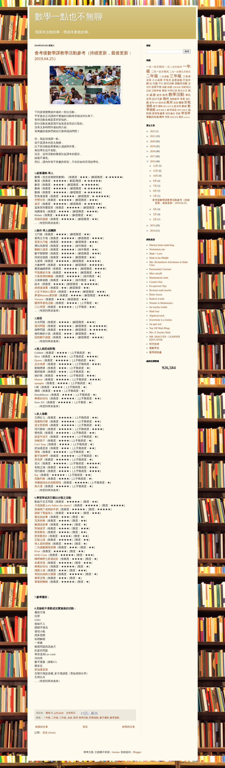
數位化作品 (168, 106)
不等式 (167, 80)
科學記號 (172, 90)
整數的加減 (152, 117)
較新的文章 (41, 727)
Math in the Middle (159, 258)
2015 (153, 225)
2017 (153, 156)
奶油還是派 (41, 669)
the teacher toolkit (158, 307)
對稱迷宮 (40, 528)
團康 (181, 102)
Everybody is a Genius (160, 320)
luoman (116, 752)
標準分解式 (182, 110)
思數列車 (40, 478)
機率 (161, 117)
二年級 (54, 717)
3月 (155, 214)
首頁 (85, 727)
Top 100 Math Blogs (159, 328)
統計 (188, 99)
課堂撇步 (170, 113)
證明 (176, 117)
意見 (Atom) (49, 732)
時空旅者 (154, 344)
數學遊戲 (114, 717)
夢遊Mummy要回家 (46, 295)
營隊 (167, 117)
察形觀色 (40, 532)
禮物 (37, 451)
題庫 (172, 117)
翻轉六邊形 (41, 249)
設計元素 (157, 99)
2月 (155, 219)
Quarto (38, 360)
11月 (156, 170)
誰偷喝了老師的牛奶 (47, 509)
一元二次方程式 (173, 67)
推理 (75, 717)
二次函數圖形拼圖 (45, 547)
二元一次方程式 (160, 71)
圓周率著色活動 (44, 302)
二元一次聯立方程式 (180, 71)
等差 (182, 99)
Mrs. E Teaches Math (159, 332)
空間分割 (40, 199)
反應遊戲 (177, 80)
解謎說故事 (41, 524)
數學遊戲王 (161, 110)
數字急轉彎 (41, 455)
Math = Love (155, 253)
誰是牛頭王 (41, 436)
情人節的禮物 (43, 543)
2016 (153, 161)
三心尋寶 (40, 306)
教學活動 (83, 717)
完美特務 (40, 520)
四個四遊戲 (41, 218)
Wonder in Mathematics (161, 303)
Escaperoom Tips (157, 286)
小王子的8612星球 (45, 291)
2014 (153, 230)
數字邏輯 (104, 717)
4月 (155, 209)
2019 (153, 146)
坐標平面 (156, 87)
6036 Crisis (41, 554)
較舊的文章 (128, 727)
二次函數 (164, 76)
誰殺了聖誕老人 (44, 512)
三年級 (62, 717)
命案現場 (40, 562)
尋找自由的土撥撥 (45, 574)
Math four (154, 311)
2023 (153, 131)
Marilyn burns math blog (161, 245)
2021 (153, 136)
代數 (155, 83)
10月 (156, 175)
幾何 (166, 98)
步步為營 (40, 363)
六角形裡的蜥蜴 (44, 276)
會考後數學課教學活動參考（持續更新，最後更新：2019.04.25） (171, 201)
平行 (161, 83)
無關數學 (174, 99)
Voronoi (39, 299)
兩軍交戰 (40, 577)
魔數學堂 (154, 348)
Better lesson (155, 294)
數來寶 (177, 106)
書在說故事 (41, 516)
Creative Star (155, 282)
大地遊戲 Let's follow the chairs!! (53, 505)
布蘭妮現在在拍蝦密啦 (48, 482)
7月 (155, 186)
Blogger (137, 752)
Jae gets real (155, 324)
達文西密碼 (41, 425)
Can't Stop (40, 444)
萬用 (169, 102)
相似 (164, 90)
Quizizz (187, 117)
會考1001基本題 (157, 102)
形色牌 (39, 459)
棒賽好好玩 (41, 398)
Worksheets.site (157, 249)
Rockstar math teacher (160, 290)
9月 (155, 181)
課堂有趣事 (158, 113)
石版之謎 (40, 539)
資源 (175, 102)
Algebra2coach (156, 315)
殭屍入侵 (40, 570)
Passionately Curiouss (160, 269)
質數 (178, 113)
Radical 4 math (156, 298)
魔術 (181, 117)
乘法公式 (182, 90)
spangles (39, 383)
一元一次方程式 (155, 67)
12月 (156, 166)
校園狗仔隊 (41, 421)
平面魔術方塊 (43, 272)
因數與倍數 (181, 83)
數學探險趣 (155, 352)
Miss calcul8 (155, 273)
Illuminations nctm (158, 277)
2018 (153, 151)
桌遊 (70, 717)
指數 (169, 87)
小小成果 (157, 80)
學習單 (185, 113)
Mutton (39, 379)
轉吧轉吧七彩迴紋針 (47, 558)
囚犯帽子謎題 (43, 337)
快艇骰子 (40, 440)
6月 (155, 190)
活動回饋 (177, 87)
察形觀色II (41, 535)
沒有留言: (71, 713)
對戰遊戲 (93, 717)
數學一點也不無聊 (69, 16)
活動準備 (156, 90)
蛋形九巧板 (41, 241)
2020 (153, 141)
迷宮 (37, 203)
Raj (36, 474)
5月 (155, 196)
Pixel (37, 551)
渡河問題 (40, 325)
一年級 (46, 717)
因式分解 (169, 83)
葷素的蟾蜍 (41, 581)
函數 (164, 87)
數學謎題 (172, 110)
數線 (184, 106)
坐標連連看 (41, 287)
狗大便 (39, 486)
